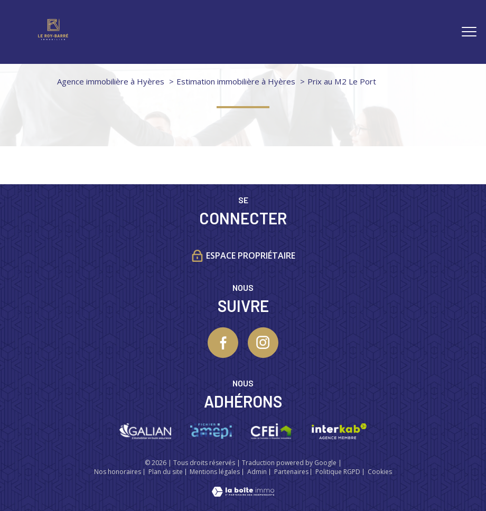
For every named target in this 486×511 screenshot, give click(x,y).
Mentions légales (215, 471)
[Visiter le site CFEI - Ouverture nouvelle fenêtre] (272, 431)
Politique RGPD (337, 471)
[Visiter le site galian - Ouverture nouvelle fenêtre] (145, 431)
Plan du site (165, 471)
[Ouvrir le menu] (469, 32)
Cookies (380, 472)
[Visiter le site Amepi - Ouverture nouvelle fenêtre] (211, 431)
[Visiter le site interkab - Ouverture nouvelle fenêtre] (339, 431)
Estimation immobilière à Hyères (235, 81)
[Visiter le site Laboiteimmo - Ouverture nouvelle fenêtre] (243, 493)
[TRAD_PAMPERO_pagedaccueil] (53, 36)
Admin (257, 471)
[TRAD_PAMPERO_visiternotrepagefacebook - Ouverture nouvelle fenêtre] (223, 342)
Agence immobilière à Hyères (110, 81)
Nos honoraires (117, 471)
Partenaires (291, 471)
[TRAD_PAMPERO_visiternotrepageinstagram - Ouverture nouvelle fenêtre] (263, 342)
